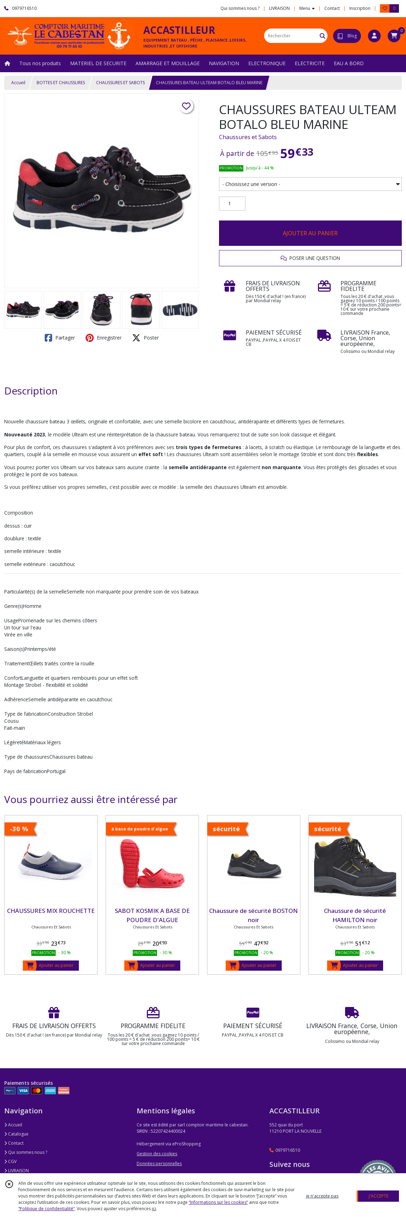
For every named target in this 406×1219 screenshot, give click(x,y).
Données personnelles (159, 1164)
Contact (332, 8)
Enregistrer (103, 338)
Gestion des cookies (157, 1154)
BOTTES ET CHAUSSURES (61, 83)
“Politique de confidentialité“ (46, 1209)
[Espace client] (374, 36)
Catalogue (16, 1134)
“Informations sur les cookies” (218, 1202)
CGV (10, 1161)
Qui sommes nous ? (25, 1152)
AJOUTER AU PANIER (310, 233)
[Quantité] (232, 204)
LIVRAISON (16, 1171)
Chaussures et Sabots (248, 137)
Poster (145, 338)
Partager (60, 338)
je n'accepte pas (322, 1196)
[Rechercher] (322, 36)
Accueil (18, 83)
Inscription (359, 8)
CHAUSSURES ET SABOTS (120, 83)
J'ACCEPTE (378, 1196)
